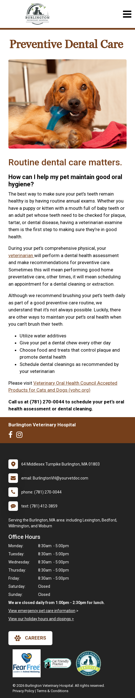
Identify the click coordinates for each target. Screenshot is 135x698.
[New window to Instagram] (20, 436)
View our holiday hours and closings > (41, 619)
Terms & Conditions (52, 691)
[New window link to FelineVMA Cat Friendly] (58, 663)
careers (30, 638)
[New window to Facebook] (11, 436)
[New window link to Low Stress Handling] (89, 663)
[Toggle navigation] (127, 14)
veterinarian (21, 255)
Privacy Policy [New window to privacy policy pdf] (23, 691)
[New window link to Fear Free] (28, 663)
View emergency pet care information (41, 610)
